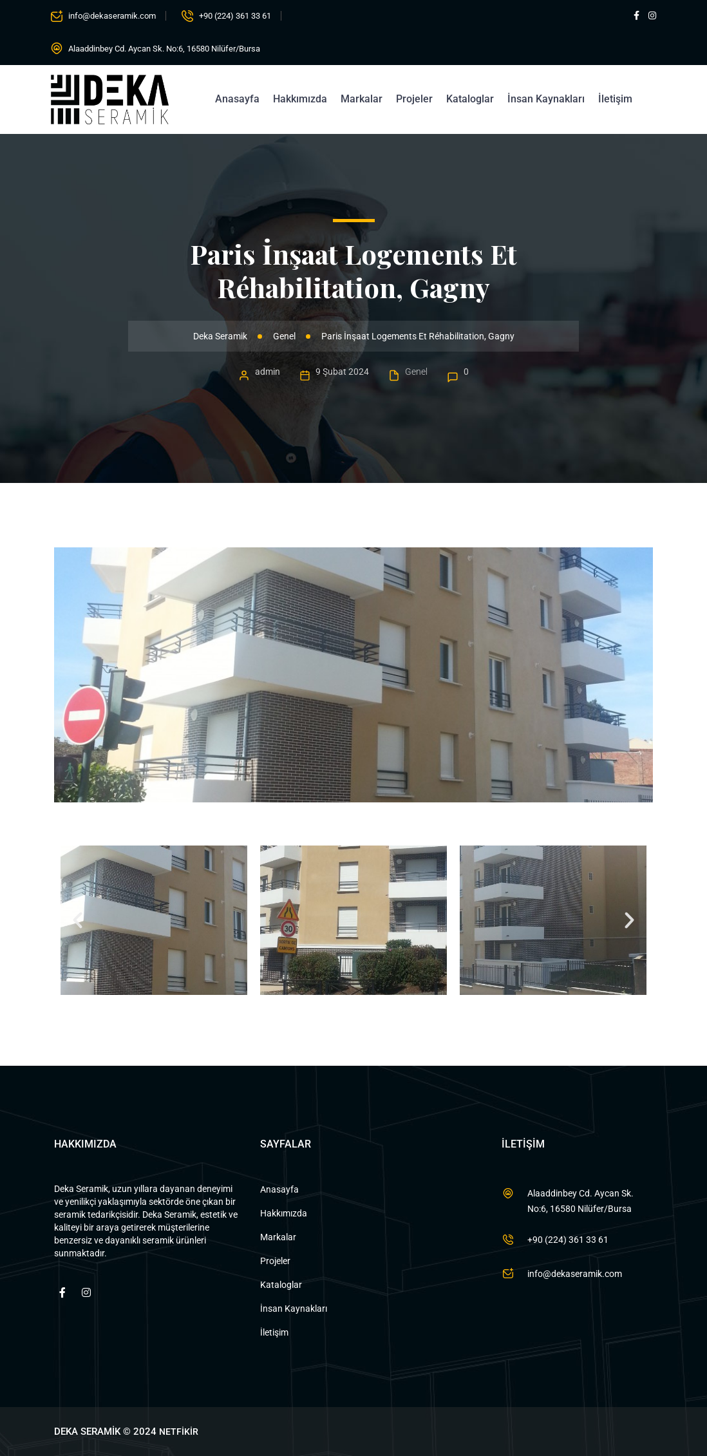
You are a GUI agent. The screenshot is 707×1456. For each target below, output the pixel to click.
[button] (77, 920)
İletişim (615, 99)
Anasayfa (237, 99)
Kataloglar (470, 99)
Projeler (414, 99)
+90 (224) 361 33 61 (235, 16)
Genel (416, 371)
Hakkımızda (300, 99)
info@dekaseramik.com (112, 16)
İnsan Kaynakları (546, 99)
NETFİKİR (178, 1431)
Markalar (361, 99)
